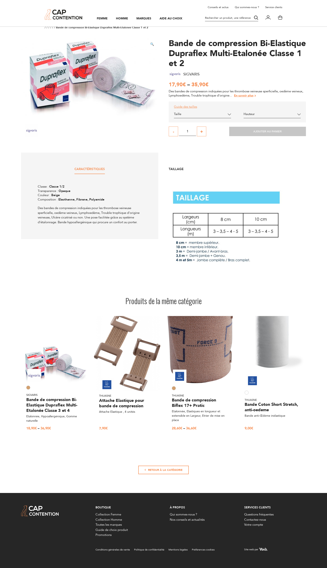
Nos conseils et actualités (187, 519)
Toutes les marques (109, 524)
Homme (122, 18)
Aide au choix (171, 18)
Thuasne (105, 396)
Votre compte (253, 524)
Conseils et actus (218, 7)
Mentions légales (178, 550)
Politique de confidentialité (149, 550)
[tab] (89, 170)
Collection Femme (108, 514)
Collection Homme (109, 519)
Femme (102, 18)
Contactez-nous (255, 519)
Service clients (273, 7)
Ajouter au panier (267, 131)
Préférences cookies (203, 550)
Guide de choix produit (112, 529)
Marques (143, 18)
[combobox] (202, 115)
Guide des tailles (185, 107)
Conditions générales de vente (113, 550)
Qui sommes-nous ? (247, 7)
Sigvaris (32, 395)
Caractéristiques (89, 169)
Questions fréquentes (259, 514)
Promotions (104, 534)
